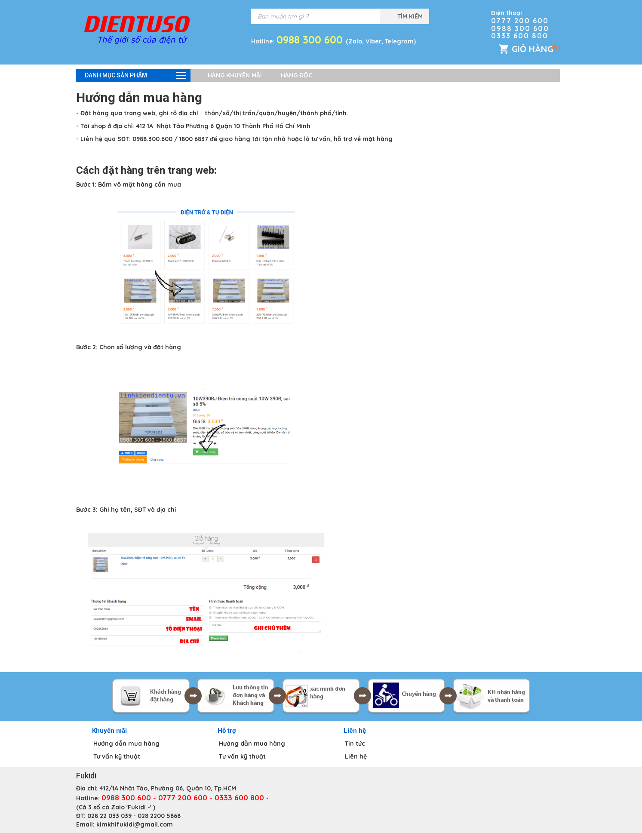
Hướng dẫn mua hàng (126, 743)
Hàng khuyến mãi (235, 75)
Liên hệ (356, 756)
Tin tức (355, 743)
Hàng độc (296, 75)
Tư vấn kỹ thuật (116, 756)
